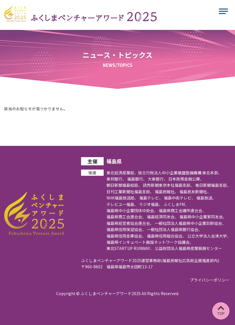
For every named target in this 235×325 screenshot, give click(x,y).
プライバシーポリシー (209, 280)
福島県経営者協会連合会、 (130, 223)
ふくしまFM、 (176, 204)
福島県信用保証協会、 (126, 229)
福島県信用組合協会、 (166, 236)
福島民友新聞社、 (195, 191)
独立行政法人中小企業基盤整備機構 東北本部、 (180, 172)
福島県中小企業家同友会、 (203, 216)
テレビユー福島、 (122, 204)
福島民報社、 (167, 191)
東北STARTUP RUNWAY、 (130, 248)
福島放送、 (206, 198)
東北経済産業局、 (122, 172)
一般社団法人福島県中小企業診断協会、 (190, 223)
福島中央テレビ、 (179, 198)
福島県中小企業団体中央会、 (132, 210)
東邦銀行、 (116, 179)
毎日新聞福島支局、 (213, 185)
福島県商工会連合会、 (126, 216)
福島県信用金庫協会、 (126, 236)
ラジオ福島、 (151, 204)
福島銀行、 (137, 179)
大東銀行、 (157, 179)
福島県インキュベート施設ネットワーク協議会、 (149, 242)
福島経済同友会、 (163, 216)
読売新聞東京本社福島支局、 (168, 185)
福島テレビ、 (151, 198)
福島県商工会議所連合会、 (182, 210)
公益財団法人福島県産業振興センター (188, 248)
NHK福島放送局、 (122, 198)
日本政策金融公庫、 (186, 179)
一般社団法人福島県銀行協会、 (174, 229)
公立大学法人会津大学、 (209, 236)
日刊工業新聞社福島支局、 (130, 191)
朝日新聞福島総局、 (124, 185)
